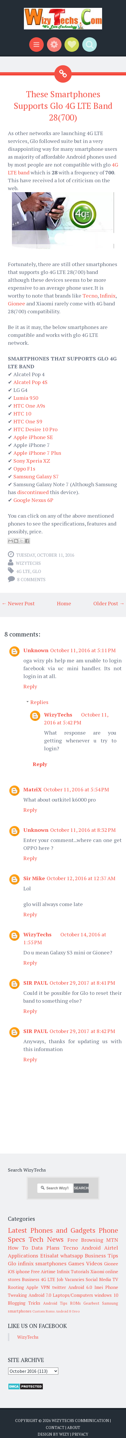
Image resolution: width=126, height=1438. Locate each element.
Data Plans (45, 1247)
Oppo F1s (24, 468)
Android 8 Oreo (68, 1311)
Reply (30, 686)
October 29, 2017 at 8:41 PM (82, 982)
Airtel (111, 1247)
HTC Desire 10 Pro (35, 429)
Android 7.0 (40, 1295)
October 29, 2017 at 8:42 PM (82, 1030)
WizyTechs (28, 563)
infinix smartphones (42, 1263)
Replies (39, 701)
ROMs (75, 1303)
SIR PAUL (35, 982)
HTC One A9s (29, 405)
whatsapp (71, 1255)
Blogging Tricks (24, 1303)
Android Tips (55, 1303)
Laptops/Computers (73, 1295)
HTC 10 (22, 413)
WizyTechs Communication (80, 1420)
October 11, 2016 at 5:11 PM (83, 650)
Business (30, 1279)
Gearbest (91, 1303)
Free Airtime (43, 1271)
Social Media (98, 1279)
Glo (36, 571)
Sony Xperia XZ (31, 460)
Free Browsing (85, 1239)
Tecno (90, 295)
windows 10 (106, 1295)
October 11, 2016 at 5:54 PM (76, 789)
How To (18, 1247)
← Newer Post (18, 603)
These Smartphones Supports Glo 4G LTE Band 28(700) (63, 106)
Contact (55, 1427)
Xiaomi (97, 1271)
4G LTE (23, 571)
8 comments (31, 579)
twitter (59, 1287)
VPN (45, 1287)
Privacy (80, 1434)
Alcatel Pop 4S (30, 381)
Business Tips (101, 1255)
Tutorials (80, 1271)
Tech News (46, 1239)
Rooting (16, 1287)
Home (64, 603)
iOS (11, 1271)
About (73, 1427)
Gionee (16, 303)
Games (76, 1263)
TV (115, 1279)
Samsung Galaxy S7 (36, 476)
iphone (23, 1271)
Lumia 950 (25, 397)
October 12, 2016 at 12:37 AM (81, 878)
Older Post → (109, 603)
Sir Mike (34, 878)
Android (91, 1247)
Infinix (108, 295)
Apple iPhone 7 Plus (37, 452)
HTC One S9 (27, 421)
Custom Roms (43, 1311)
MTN (112, 1239)
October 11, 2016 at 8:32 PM (83, 829)
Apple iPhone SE (33, 437)
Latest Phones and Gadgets (51, 1230)
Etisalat (49, 1255)
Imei (98, 1287)
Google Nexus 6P (33, 499)
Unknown (35, 650)
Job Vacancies (70, 1279)
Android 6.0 (80, 1287)
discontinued (33, 492)
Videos (94, 1263)
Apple (32, 1287)
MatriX (32, 789)
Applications (23, 1255)
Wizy (64, 1434)
